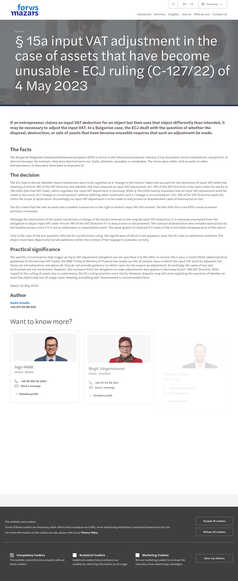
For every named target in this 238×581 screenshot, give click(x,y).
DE (192, 4)
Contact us (219, 14)
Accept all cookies (214, 521)
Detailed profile (26, 395)
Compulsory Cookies (31, 555)
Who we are (202, 14)
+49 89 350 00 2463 (30, 382)
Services (160, 14)
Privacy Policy (89, 532)
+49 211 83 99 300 (103, 387)
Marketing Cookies (155, 555)
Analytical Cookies (92, 555)
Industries (144, 14)
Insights (173, 14)
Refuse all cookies (214, 532)
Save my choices (214, 558)
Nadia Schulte (19, 303)
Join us (186, 14)
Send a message (27, 387)
